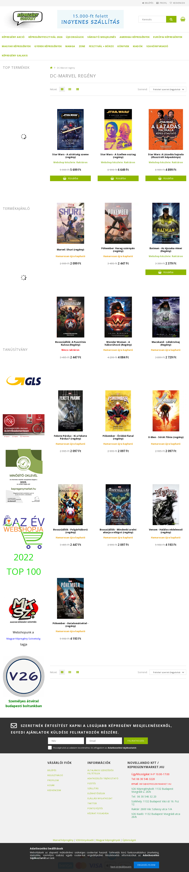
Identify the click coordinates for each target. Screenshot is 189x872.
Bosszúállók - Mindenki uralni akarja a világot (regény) (118, 531)
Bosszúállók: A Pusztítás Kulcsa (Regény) (70, 343)
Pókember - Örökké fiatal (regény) (118, 437)
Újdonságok (75, 37)
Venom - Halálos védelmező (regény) (166, 531)
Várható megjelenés (101, 37)
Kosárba (73, 178)
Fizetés (91, 783)
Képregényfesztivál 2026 (45, 37)
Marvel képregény (63, 840)
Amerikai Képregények (135, 37)
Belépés (143, 3)
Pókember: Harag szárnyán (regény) (118, 250)
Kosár (51, 785)
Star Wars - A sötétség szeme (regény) (70, 156)
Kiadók (138, 46)
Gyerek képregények (48, 46)
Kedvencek (177, 3)
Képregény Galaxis (15, 55)
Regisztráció (55, 775)
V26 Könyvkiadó (157, 46)
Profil (159, 3)
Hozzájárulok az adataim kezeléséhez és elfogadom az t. (95, 747)
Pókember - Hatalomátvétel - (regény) (70, 625)
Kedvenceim (54, 790)
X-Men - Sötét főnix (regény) (165, 437)
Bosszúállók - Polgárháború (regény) (70, 531)
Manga (70, 46)
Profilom (53, 780)
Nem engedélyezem (121, 866)
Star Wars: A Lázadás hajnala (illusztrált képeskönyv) (166, 156)
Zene (82, 46)
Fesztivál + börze (101, 46)
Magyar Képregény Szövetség (23, 638)
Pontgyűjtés (95, 808)
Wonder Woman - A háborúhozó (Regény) (118, 343)
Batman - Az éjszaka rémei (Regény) (166, 250)
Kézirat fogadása (98, 813)
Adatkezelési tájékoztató (102, 778)
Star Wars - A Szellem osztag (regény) (118, 156)
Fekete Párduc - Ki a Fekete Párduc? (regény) (70, 437)
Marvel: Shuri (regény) (70, 249)
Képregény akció (13, 37)
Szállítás (93, 788)
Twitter (92, 803)
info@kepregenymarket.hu (155, 784)
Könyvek (123, 46)
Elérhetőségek (96, 793)
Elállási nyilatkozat (99, 798)
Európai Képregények (167, 37)
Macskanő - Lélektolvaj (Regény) (166, 343)
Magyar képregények (16, 46)
